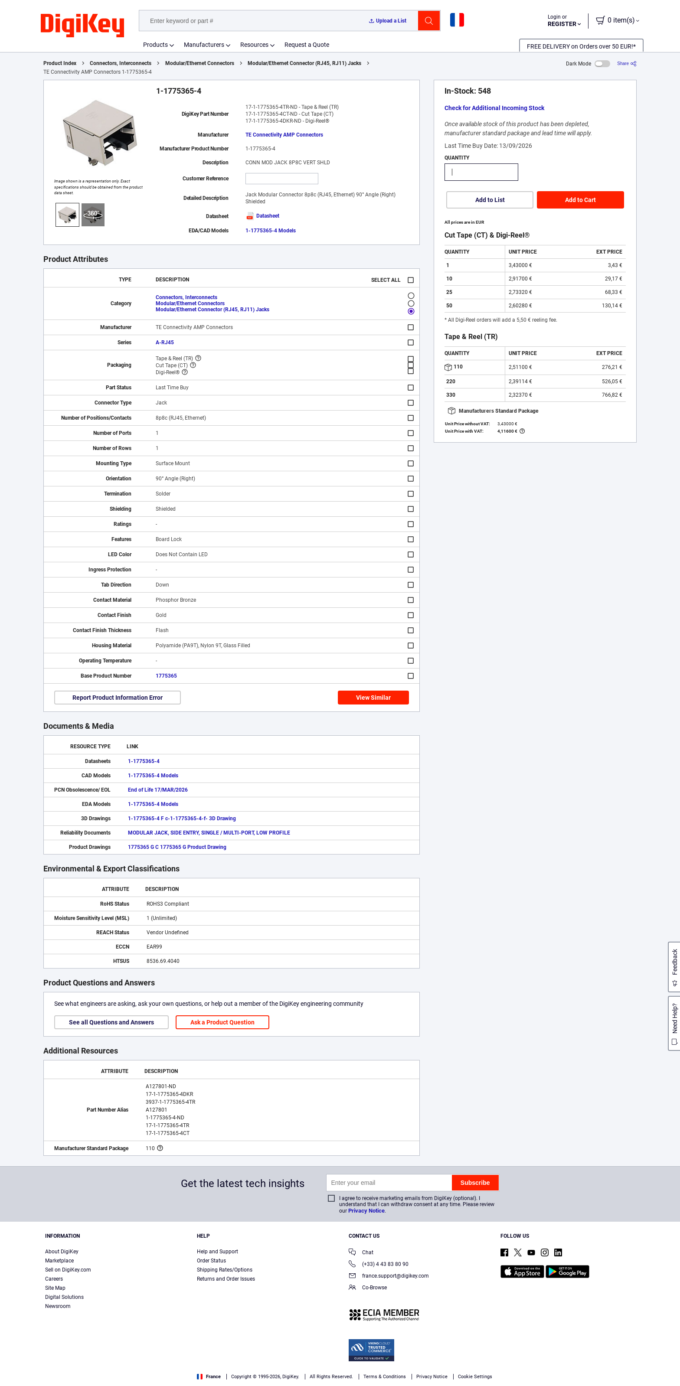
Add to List (490, 199)
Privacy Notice (366, 1210)
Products (155, 44)
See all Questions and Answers (111, 1022)
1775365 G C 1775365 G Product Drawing (177, 847)
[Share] (627, 63)
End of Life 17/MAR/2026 (158, 790)
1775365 (166, 676)
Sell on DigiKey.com (68, 1270)
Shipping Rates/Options (224, 1270)
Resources (254, 44)
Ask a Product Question (222, 1022)
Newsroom (58, 1306)
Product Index (59, 63)
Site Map (55, 1288)
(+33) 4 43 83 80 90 (379, 1265)
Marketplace (59, 1261)
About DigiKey (61, 1252)
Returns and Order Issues (226, 1279)
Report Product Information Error (117, 697)
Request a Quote (306, 44)
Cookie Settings (475, 1376)
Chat (361, 1253)
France (209, 1376)
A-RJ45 (165, 342)
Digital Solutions (64, 1297)
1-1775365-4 (144, 761)
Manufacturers (204, 44)
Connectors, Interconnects (120, 63)
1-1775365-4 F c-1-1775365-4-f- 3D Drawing (182, 818)
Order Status (211, 1261)
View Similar (373, 697)
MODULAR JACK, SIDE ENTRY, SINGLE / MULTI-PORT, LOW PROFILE (209, 833)
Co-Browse (368, 1288)
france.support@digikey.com (389, 1276)
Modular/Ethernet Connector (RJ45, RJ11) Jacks (304, 63)
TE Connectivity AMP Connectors (284, 135)
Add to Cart (580, 199)
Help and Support (217, 1252)
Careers (54, 1279)
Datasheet (262, 216)
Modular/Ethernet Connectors (199, 63)
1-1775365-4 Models (270, 231)
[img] (82, 26)
